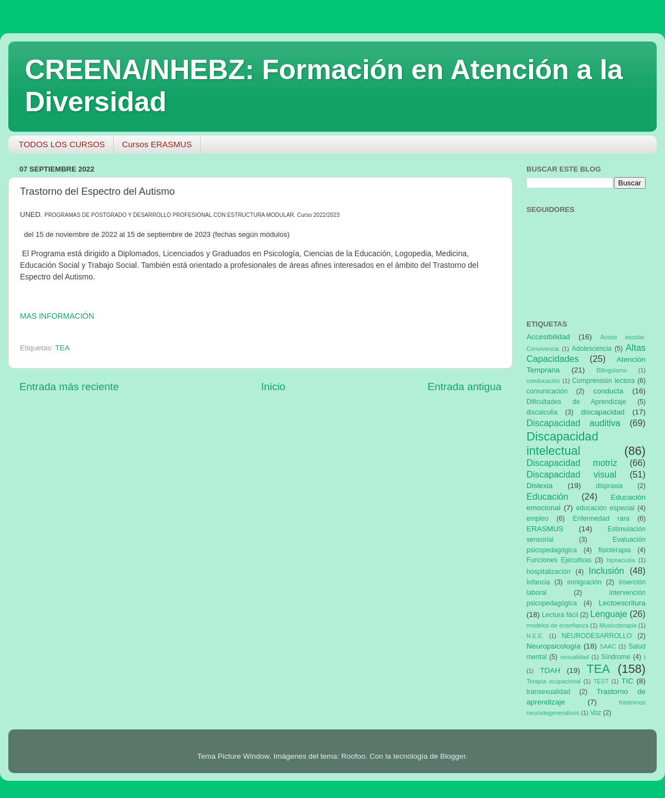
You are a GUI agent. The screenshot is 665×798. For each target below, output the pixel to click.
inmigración (584, 582)
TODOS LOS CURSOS (62, 144)
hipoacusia (620, 560)
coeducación (543, 380)
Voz (595, 713)
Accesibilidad (548, 337)
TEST (601, 681)
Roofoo (353, 756)
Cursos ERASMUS (157, 144)
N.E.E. (535, 636)
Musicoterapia (617, 625)
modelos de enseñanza (557, 625)
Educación (547, 496)
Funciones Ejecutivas (558, 560)
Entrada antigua (465, 386)
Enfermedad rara (601, 518)
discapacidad (603, 412)
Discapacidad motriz (571, 463)
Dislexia (539, 485)
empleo (537, 518)
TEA (62, 348)
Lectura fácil (560, 615)
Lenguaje (608, 614)
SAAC (608, 646)
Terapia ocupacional (553, 681)
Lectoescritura (622, 603)
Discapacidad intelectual (562, 443)
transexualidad (548, 692)
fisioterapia (614, 550)
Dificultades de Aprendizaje (576, 402)
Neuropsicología (553, 646)
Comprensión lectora (603, 381)
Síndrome (616, 657)
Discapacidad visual (571, 474)
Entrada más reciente (69, 386)
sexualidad (574, 657)
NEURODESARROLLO (596, 636)
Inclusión (606, 571)
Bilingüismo (611, 370)
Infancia (538, 582)
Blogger (453, 756)
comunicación (546, 391)
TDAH (550, 670)
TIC (627, 681)
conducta (608, 391)
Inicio (273, 386)
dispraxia (609, 486)
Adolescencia (592, 349)
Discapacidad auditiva (573, 423)
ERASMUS (545, 529)
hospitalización (548, 572)
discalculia (541, 412)
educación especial (605, 508)
